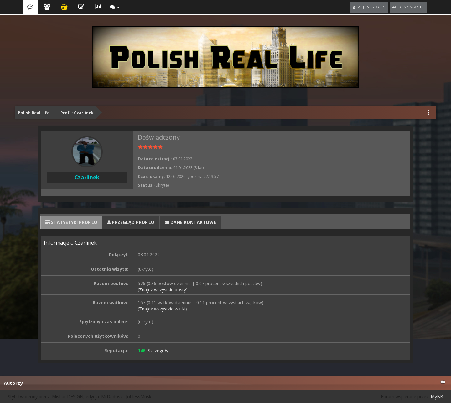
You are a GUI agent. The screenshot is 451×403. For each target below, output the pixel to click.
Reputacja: (116, 350)
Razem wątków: (110, 302)
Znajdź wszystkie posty (162, 290)
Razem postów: (111, 283)
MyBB (437, 397)
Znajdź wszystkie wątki (162, 309)
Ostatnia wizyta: (109, 269)
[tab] (71, 222)
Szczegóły (158, 350)
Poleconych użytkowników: (98, 336)
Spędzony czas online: (103, 322)
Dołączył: (118, 254)
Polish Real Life (33, 112)
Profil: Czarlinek (77, 112)
